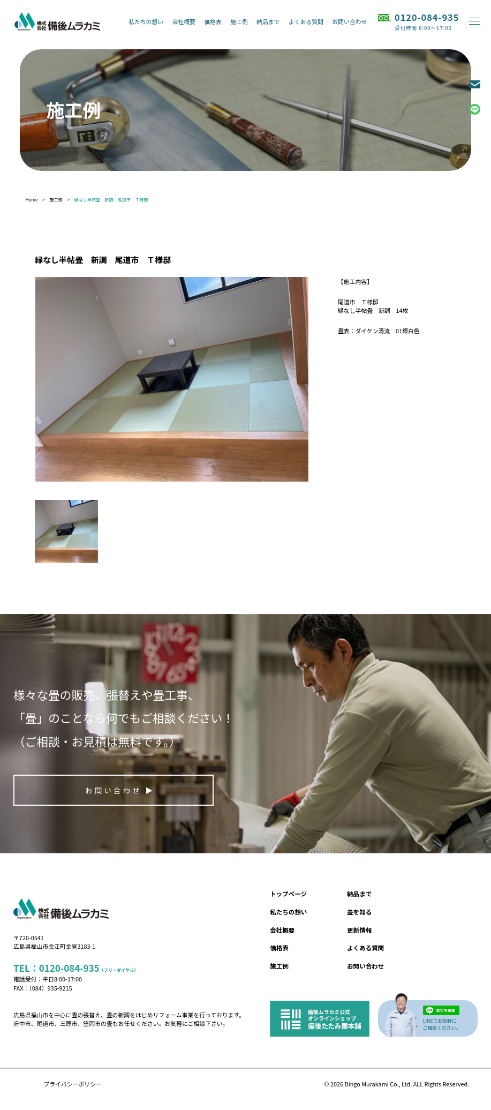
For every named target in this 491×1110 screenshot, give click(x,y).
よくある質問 (306, 21)
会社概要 (183, 21)
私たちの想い (146, 21)
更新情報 (359, 930)
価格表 (213, 21)
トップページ (288, 893)
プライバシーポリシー (73, 1083)
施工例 (239, 21)
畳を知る (359, 912)
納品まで (268, 21)
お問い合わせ (349, 21)
